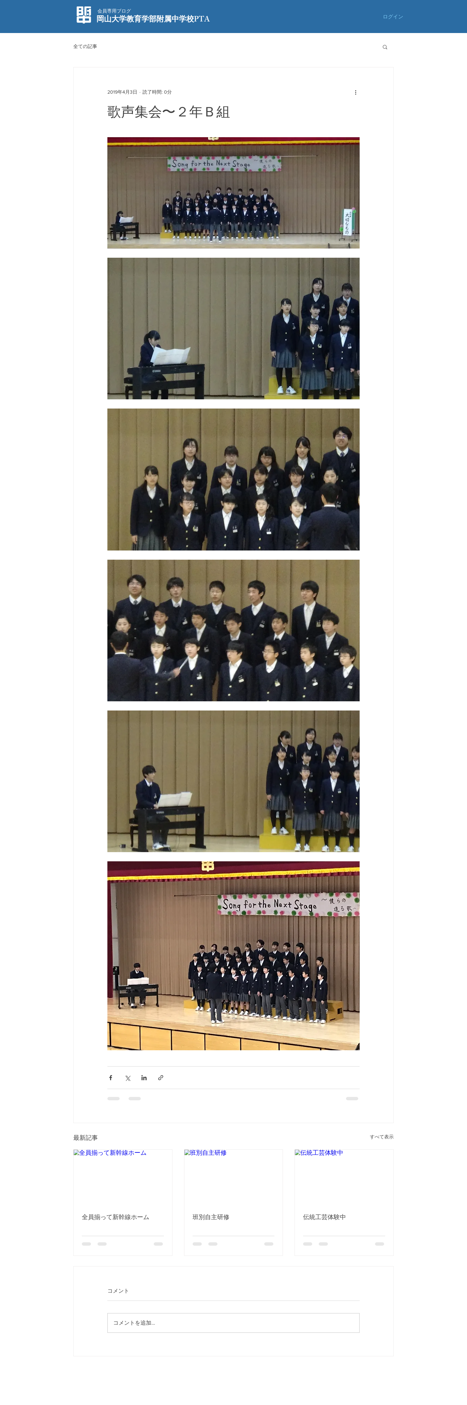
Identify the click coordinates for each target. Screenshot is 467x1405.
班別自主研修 (211, 1217)
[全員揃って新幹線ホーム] (123, 1177)
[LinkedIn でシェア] (144, 1077)
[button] (385, 46)
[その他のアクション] (355, 92)
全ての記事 (85, 46)
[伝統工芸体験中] (344, 1177)
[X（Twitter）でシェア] (127, 1077)
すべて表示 (382, 1136)
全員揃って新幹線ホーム (115, 1217)
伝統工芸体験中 (324, 1217)
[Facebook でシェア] (110, 1077)
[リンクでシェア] (160, 1077)
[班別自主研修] (233, 1177)
